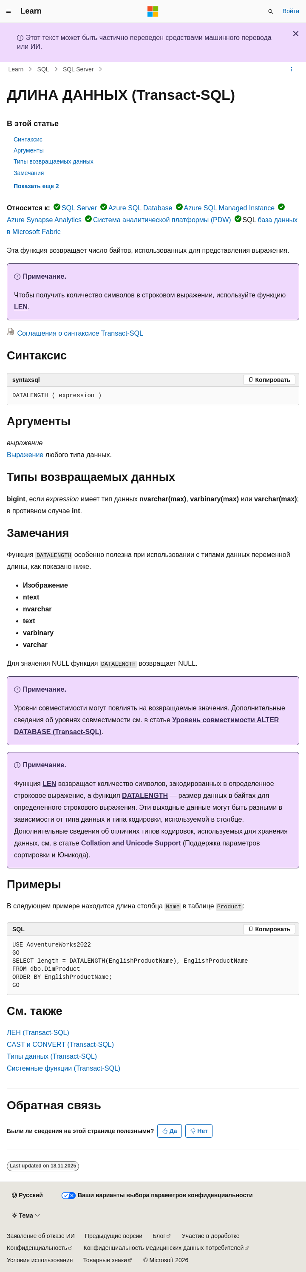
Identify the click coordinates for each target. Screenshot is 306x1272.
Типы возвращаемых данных (54, 161)
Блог (159, 1235)
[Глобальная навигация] (8, 11)
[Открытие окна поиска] (270, 11)
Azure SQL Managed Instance (229, 208)
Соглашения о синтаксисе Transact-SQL (80, 333)
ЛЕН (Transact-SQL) (38, 1032)
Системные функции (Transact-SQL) (63, 1068)
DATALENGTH (145, 795)
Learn (16, 69)
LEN (21, 307)
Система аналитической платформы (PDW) (162, 219)
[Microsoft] (153, 11)
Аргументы (29, 150)
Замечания (29, 173)
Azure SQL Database (140, 208)
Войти (291, 11)
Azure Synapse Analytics (44, 219)
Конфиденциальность (37, 1247)
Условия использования (40, 1260)
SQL (43, 69)
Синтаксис (28, 139)
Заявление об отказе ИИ (41, 1235)
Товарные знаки (105, 1260)
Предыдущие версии (113, 1235)
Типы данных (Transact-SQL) (52, 1056)
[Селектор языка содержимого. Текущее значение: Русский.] (27, 1195)
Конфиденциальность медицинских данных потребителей (164, 1247)
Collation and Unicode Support (131, 843)
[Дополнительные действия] (291, 69)
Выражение (25, 454)
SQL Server (78, 69)
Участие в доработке (211, 1235)
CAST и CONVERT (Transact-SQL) (60, 1044)
